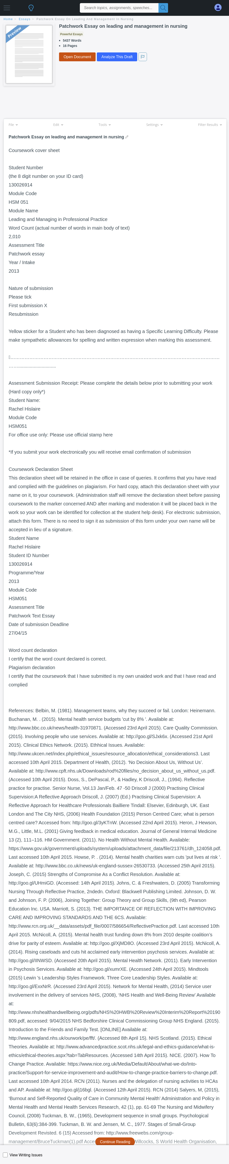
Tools (104, 124)
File (13, 124)
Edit (58, 124)
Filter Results (210, 124)
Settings (154, 124)
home (8, 19)
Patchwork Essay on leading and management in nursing (85, 19)
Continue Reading (115, 1142)
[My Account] (219, 8)
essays (25, 19)
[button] (7, 7)
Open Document (77, 57)
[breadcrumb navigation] (114, 19)
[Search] (163, 8)
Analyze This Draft (116, 57)
